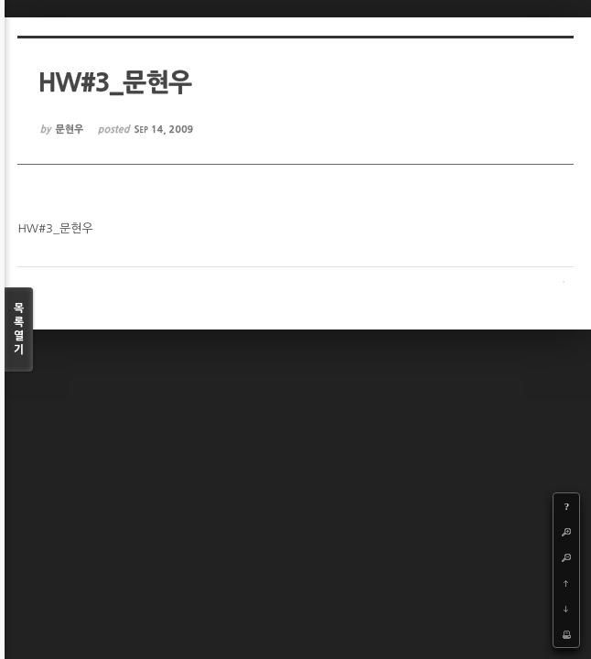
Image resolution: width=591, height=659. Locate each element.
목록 (19, 330)
